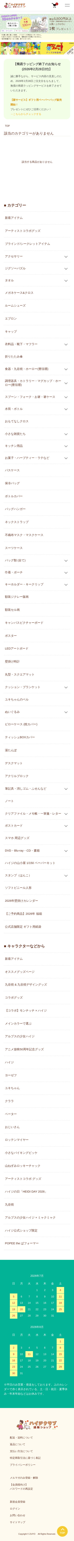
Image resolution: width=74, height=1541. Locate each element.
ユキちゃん (12, 1088)
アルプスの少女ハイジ (20, 1036)
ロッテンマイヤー (17, 1139)
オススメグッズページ (20, 971)
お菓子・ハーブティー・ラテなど (27, 457)
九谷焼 (9, 1204)
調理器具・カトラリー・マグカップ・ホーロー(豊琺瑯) (33, 382)
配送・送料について (21, 1437)
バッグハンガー (15, 509)
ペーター (11, 1114)
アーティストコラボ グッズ (23, 1178)
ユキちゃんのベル (17, 699)
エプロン (11, 318)
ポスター (11, 635)
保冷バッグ (12, 483)
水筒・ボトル (14, 408)
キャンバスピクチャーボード (24, 622)
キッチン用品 (14, 445)
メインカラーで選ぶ (18, 1023)
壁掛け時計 (12, 661)
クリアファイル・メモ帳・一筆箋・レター (33, 813)
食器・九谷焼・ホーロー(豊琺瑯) (26, 368)
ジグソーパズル (15, 268)
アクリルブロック (17, 776)
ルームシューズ (15, 305)
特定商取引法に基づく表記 (25, 1457)
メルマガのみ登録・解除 (24, 1477)
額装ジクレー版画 (17, 596)
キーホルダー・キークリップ (24, 584)
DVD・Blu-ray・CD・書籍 (22, 850)
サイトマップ (17, 1522)
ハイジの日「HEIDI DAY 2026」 (26, 1191)
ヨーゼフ (11, 1075)
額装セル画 (12, 609)
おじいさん (12, 1127)
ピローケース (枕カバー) (21, 724)
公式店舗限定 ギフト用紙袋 (23, 926)
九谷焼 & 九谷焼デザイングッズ (26, 984)
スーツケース (14, 548)
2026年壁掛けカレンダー (21, 900)
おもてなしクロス (17, 421)
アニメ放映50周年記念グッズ (24, 1049)
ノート (9, 801)
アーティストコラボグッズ (22, 230)
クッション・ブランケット (22, 687)
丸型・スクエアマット (20, 674)
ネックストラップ (17, 522)
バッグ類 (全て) (15, 560)
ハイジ (9, 1062)
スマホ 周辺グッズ (17, 838)
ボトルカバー (14, 496)
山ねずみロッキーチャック (22, 1165)
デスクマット (14, 763)
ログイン (15, 1508)
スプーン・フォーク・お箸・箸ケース (30, 396)
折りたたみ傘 (14, 356)
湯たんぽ (11, 750)
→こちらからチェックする (25, 114)
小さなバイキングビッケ (21, 1152)
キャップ (11, 331)
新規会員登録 (17, 1501)
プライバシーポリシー (23, 1464)
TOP (7, 126)
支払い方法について (21, 1451)
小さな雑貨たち (15, 433)
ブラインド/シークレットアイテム (27, 243)
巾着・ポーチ (14, 572)
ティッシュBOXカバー (20, 737)
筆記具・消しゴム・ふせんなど (25, 788)
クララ (9, 1101)
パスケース (12, 470)
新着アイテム (14, 217)
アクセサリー (14, 256)
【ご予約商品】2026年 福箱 (23, 913)
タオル (9, 280)
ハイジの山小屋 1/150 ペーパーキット (30, 863)
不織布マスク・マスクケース (24, 535)
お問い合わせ (17, 1515)
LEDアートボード (16, 648)
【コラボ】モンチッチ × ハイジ (26, 1010)
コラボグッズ (14, 997)
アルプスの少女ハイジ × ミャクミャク (30, 1217)
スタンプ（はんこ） (18, 875)
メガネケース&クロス (19, 292)
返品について (17, 1444)
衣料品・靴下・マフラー (21, 344)
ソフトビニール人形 (18, 887)
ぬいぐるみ (12, 711)
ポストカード (14, 825)
